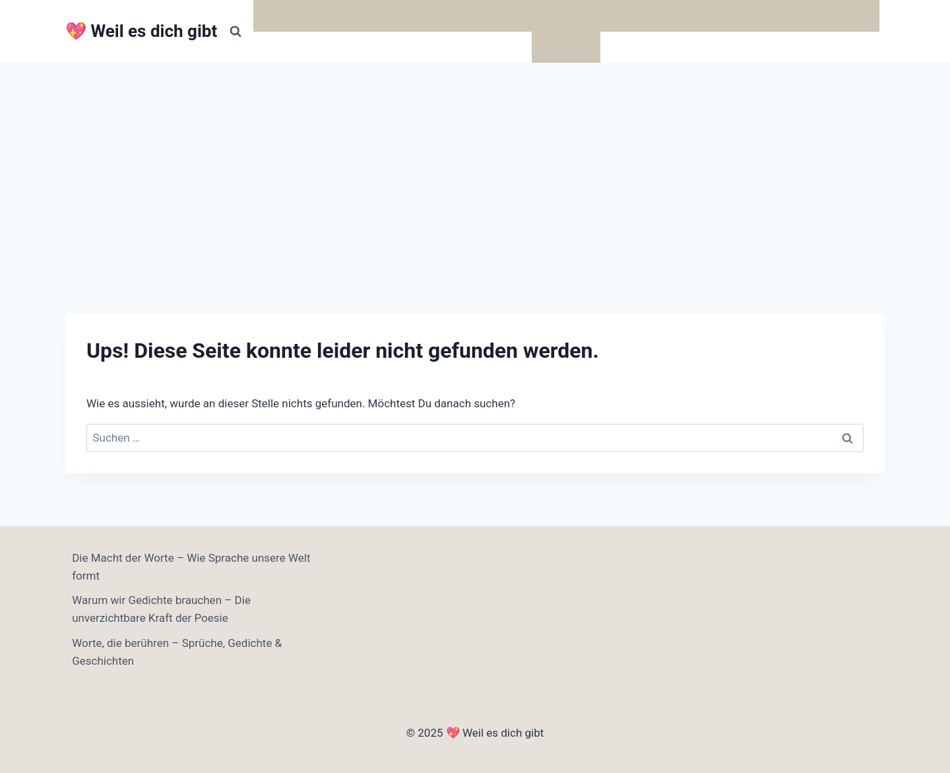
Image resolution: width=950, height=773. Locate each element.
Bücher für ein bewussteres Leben (557, 15)
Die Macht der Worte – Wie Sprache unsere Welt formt (191, 566)
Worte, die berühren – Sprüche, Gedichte (360, 15)
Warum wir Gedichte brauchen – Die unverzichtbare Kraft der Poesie (161, 608)
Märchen (850, 15)
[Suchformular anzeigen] (235, 32)
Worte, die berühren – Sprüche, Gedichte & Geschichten (177, 651)
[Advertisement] (475, 161)
